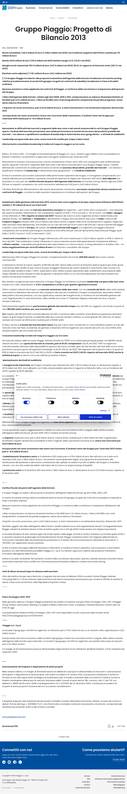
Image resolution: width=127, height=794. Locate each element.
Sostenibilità (62, 7)
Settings (103, 410)
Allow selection (63, 417)
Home (52, 18)
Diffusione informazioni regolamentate (110, 779)
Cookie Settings (19, 788)
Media (109, 7)
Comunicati (72, 18)
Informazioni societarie (116, 782)
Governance (46, 7)
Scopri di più (119, 759)
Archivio (61, 18)
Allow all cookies (95, 417)
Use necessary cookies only (31, 417)
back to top (64, 737)
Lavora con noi (95, 7)
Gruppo (18, 7)
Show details (80, 390)
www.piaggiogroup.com (14, 716)
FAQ (88, 779)
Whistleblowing (119, 788)
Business (31, 7)
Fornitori (87, 785)
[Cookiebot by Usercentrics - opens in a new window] (101, 375)
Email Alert (86, 782)
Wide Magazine (119, 785)
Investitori (78, 7)
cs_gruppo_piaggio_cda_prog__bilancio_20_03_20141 (58, 726)
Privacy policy (6, 788)
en (6, 2)
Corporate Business (82, 788)
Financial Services (118, 776)
